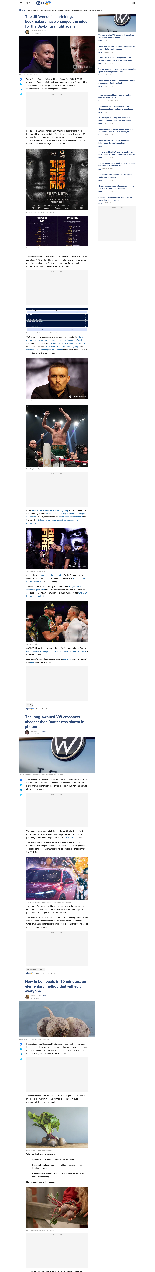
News (45, 31)
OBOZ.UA (67, 659)
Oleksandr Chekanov (37, 31)
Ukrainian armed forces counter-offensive (55, 10)
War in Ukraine (33, 10)
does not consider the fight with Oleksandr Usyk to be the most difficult (56, 651)
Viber (32, 662)
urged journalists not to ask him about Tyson (68, 343)
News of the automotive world (35, 969)
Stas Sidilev (34, 731)
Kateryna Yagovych (36, 995)
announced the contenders (52, 575)
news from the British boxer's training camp (50, 510)
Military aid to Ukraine (79, 10)
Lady (99, 169)
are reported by (71, 837)
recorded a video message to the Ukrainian (44, 350)
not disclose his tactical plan (71, 517)
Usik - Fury (30, 705)
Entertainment (102, 101)
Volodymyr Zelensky (96, 10)
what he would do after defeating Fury (62, 346)
